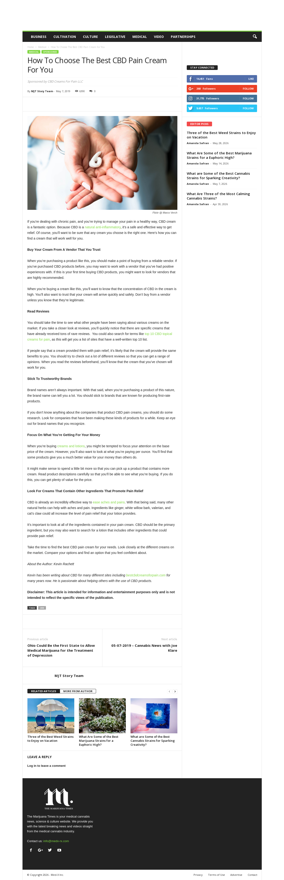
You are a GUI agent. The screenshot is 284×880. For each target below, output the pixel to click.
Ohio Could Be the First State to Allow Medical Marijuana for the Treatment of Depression (61, 650)
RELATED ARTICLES (43, 691)
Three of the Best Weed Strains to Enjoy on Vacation (50, 739)
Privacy (198, 874)
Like (251, 78)
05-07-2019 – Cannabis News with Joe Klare (144, 648)
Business (38, 36)
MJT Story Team (42, 91)
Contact (252, 874)
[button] (255, 37)
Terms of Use (216, 874)
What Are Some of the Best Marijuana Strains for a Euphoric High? (98, 741)
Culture (90, 36)
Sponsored (50, 51)
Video (159, 36)
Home (30, 47)
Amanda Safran (198, 143)
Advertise (236, 874)
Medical (139, 36)
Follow (248, 88)
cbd (42, 607)
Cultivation (64, 36)
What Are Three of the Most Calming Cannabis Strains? (218, 195)
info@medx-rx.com (56, 841)
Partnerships (183, 36)
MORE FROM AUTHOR (78, 691)
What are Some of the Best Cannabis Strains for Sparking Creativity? (153, 741)
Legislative (115, 36)
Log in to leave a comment (46, 765)
